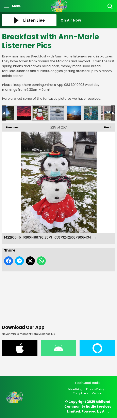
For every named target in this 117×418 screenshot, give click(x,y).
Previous (10, 126)
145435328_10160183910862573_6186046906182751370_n (91, 113)
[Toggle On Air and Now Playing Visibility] (88, 20)
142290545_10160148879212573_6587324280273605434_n (40, 113)
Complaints (80, 393)
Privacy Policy (95, 389)
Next (105, 126)
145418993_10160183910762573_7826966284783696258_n (74, 113)
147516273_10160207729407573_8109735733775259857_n (108, 113)
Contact (97, 393)
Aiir (105, 411)
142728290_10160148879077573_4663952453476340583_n (57, 113)
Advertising (74, 389)
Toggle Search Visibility (110, 6)
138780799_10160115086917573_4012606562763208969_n (24, 113)
